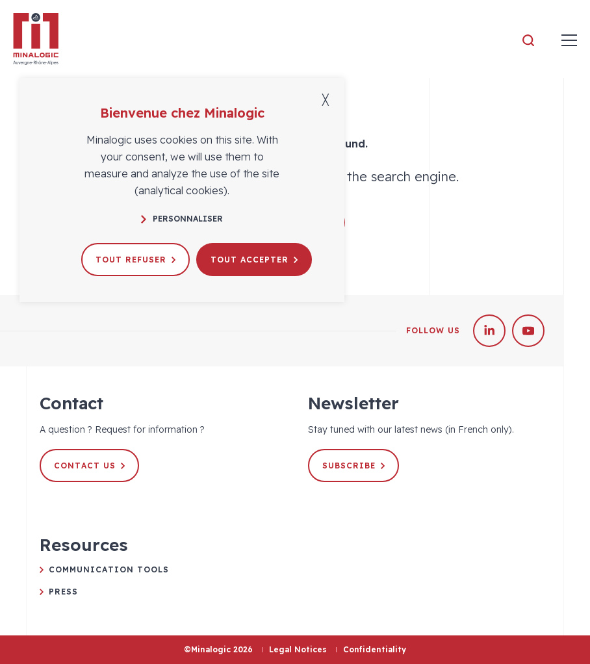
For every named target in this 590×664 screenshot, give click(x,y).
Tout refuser (135, 259)
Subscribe (353, 465)
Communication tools (109, 569)
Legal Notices (298, 649)
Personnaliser (182, 218)
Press (63, 591)
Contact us (89, 465)
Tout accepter (254, 259)
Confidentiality (374, 649)
